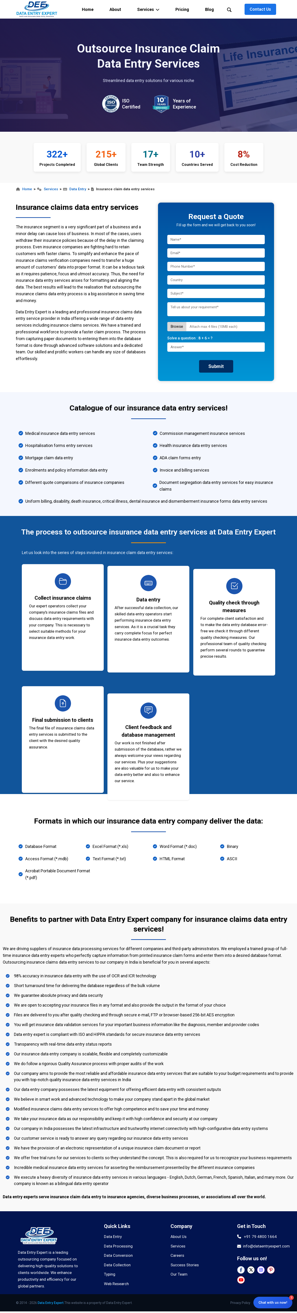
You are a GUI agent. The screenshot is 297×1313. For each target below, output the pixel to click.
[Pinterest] (271, 1270)
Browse (177, 326)
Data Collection (117, 1265)
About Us (179, 1236)
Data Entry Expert (51, 1303)
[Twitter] (251, 1270)
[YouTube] (241, 1280)
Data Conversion (118, 1255)
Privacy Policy (240, 1303)
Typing (109, 1274)
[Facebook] (241, 1270)
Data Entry (74, 189)
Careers (177, 1255)
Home (24, 189)
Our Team (179, 1274)
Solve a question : (190, 338)
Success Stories (185, 1265)
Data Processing (118, 1246)
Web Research (116, 1283)
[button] (148, 9)
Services (47, 189)
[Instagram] (261, 1270)
